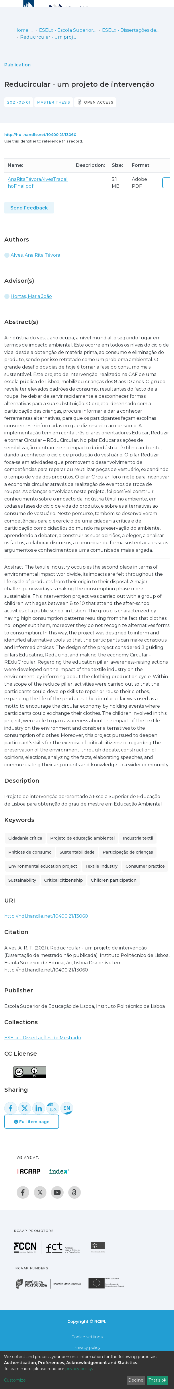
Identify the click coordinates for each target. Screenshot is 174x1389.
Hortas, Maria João (31, 296)
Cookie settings (87, 1336)
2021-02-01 (18, 102)
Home (21, 30)
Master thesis (53, 102)
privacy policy (78, 1368)
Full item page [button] (31, 1121)
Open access (98, 102)
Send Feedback (29, 208)
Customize (15, 1380)
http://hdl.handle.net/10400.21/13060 (40, 134)
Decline (135, 1380)
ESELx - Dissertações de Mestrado (130, 30)
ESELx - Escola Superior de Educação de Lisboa (67, 30)
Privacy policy (87, 1347)
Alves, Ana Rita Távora (35, 255)
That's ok (157, 1380)
